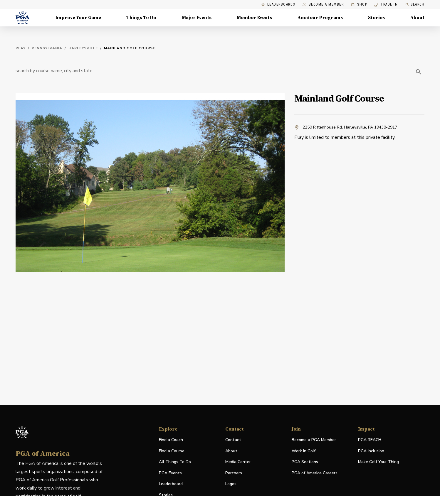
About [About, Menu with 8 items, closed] (417, 18)
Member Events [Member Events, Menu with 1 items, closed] (254, 18)
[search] (418, 72)
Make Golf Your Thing (378, 462)
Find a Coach (171, 440)
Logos (230, 484)
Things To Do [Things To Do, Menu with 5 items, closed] (141, 18)
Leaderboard (171, 484)
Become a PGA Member (314, 440)
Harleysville (83, 48)
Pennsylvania (47, 48)
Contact (233, 440)
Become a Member (323, 4)
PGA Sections (305, 462)
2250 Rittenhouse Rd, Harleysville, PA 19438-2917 (345, 127)
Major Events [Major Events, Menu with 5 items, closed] (196, 18)
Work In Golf (303, 451)
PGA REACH (369, 440)
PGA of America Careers (314, 473)
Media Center (238, 462)
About (231, 451)
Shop (359, 4)
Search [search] (414, 4)
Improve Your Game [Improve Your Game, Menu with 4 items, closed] (78, 18)
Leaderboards (278, 4)
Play (21, 48)
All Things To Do (175, 462)
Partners (233, 473)
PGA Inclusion (371, 451)
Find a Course (171, 451)
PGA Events (170, 473)
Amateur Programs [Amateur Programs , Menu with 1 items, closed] (320, 18)
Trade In (386, 4)
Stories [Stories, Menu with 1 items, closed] (376, 18)
